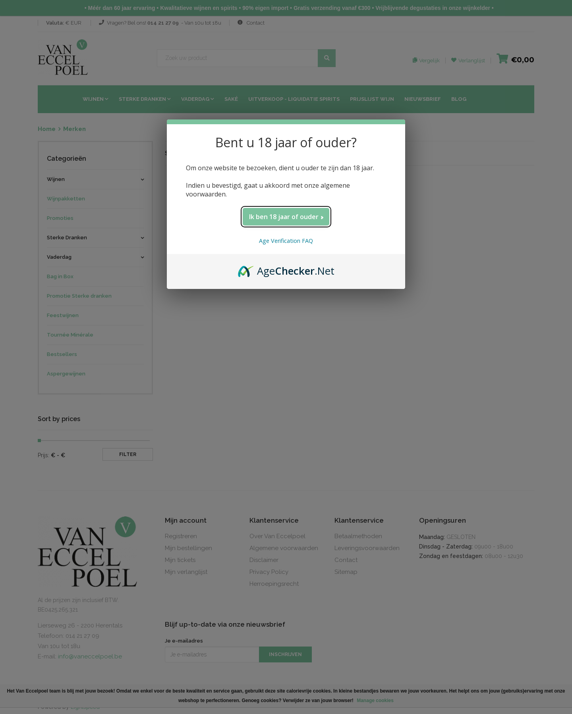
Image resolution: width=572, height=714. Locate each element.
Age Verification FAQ (286, 240)
